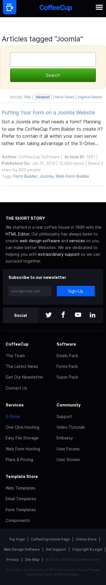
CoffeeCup (17, 344)
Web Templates (20, 488)
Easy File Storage (22, 437)
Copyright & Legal (87, 549)
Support (64, 416)
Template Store (22, 476)
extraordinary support (59, 254)
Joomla (46, 176)
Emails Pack (67, 355)
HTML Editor (17, 234)
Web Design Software (22, 549)
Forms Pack (67, 366)
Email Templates (21, 498)
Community (69, 404)
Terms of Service (57, 574)
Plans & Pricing (19, 459)
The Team (15, 355)
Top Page (17, 539)
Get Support (56, 549)
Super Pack (67, 377)
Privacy (13, 559)
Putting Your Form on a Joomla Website (48, 112)
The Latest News (22, 366)
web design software (40, 240)
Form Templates (21, 509)
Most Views (65, 97)
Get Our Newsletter (24, 377)
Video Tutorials (71, 427)
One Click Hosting (22, 427)
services (77, 240)
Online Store (86, 539)
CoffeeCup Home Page (50, 539)
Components (18, 520)
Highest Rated (89, 97)
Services (15, 404)
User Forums (68, 448)
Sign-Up (75, 291)
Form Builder (25, 176)
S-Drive (13, 416)
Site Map (32, 559)
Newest (43, 97)
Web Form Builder (72, 176)
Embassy (65, 437)
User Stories (68, 459)
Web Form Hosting (23, 448)
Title (27, 97)
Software (66, 344)
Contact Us (16, 388)
